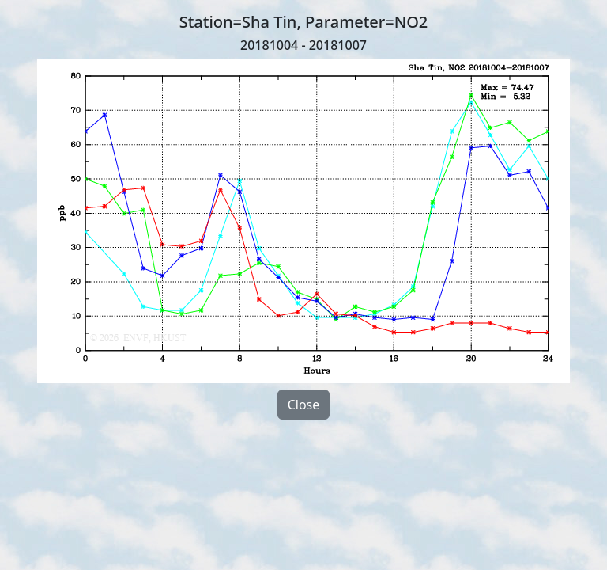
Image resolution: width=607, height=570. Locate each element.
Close (304, 404)
